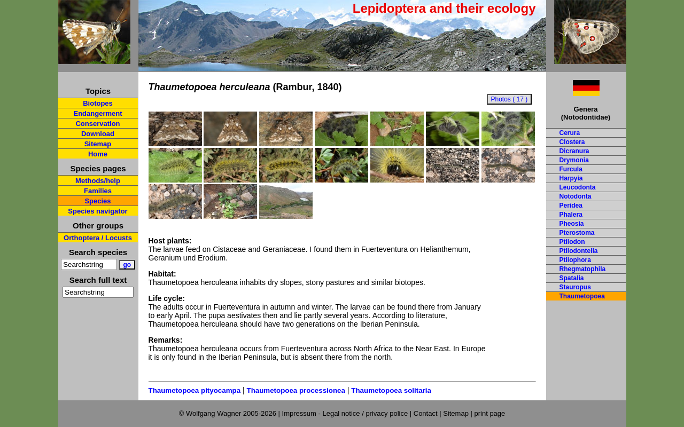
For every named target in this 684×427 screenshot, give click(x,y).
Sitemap (98, 144)
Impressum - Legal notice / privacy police (346, 413)
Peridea (570, 205)
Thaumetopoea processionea (295, 390)
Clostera (572, 142)
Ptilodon (572, 242)
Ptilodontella (578, 251)
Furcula (570, 169)
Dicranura (574, 151)
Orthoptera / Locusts (98, 238)
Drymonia (574, 160)
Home (97, 154)
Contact (426, 413)
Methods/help (97, 181)
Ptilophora (575, 260)
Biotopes (98, 103)
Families (98, 191)
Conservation (97, 124)
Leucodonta (577, 187)
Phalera (570, 214)
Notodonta (575, 196)
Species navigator (97, 211)
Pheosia (571, 223)
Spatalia (571, 278)
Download (97, 134)
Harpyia (571, 178)
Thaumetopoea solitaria (391, 390)
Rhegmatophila (582, 269)
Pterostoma (577, 232)
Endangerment (97, 113)
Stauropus (575, 287)
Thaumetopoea (582, 296)
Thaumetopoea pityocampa (195, 390)
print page (489, 413)
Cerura (569, 133)
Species (97, 201)
